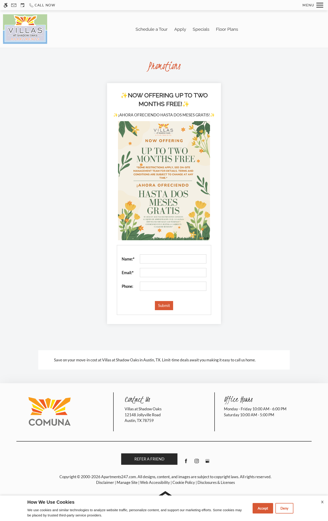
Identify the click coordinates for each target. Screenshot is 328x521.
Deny (284, 508)
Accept (263, 508)
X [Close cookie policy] (322, 502)
